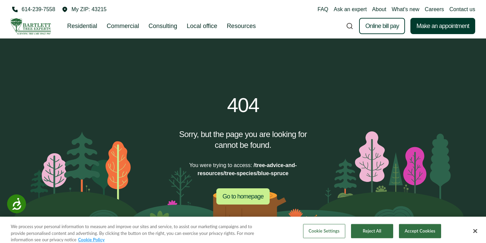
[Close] (475, 234)
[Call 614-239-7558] (33, 9)
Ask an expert (350, 9)
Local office (202, 26)
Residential (82, 26)
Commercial (123, 26)
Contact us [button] (462, 9)
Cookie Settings (324, 234)
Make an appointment (442, 26)
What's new (405, 9)
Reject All (372, 234)
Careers (434, 9)
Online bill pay (382, 26)
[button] (84, 9)
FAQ (323, 9)
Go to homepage (243, 196)
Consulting (162, 26)
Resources (241, 26)
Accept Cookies (420, 234)
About (379, 9)
